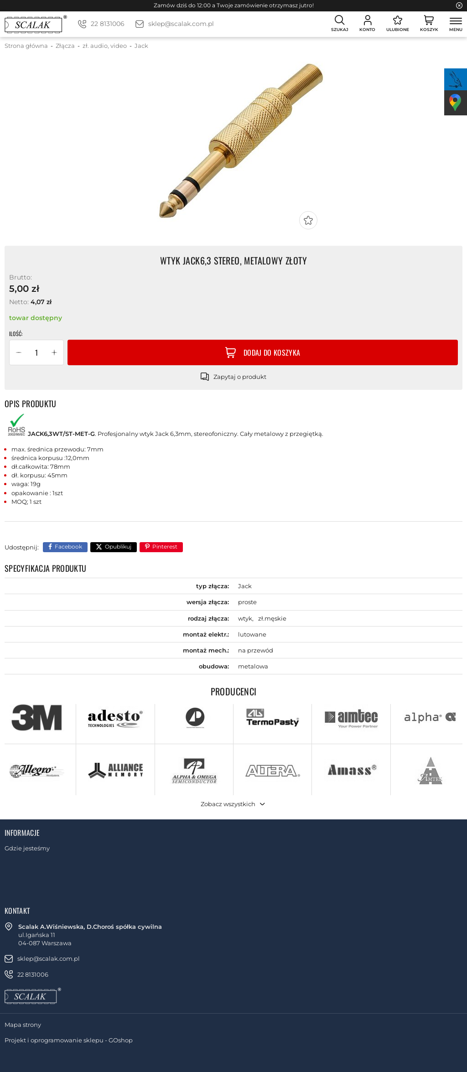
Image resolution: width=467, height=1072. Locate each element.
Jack (141, 45)
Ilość (15, 333)
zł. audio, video (105, 45)
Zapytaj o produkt (239, 376)
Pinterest (164, 546)
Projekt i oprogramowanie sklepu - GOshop (69, 1040)
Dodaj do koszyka (272, 352)
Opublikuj (118, 546)
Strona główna (26, 45)
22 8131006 (108, 24)
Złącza (65, 45)
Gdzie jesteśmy (27, 848)
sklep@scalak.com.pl (181, 24)
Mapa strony (23, 1024)
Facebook (68, 546)
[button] (18, 352)
